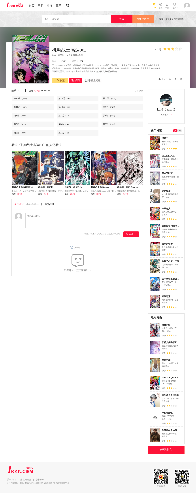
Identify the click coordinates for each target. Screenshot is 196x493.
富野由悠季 (78, 55)
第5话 (20, 124)
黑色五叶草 (167, 173)
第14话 (37, 91)
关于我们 (11, 479)
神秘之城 (166, 360)
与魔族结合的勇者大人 (172, 430)
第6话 (109, 115)
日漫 (58, 5)
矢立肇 (69, 55)
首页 (31, 5)
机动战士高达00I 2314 (22, 187)
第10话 (65, 107)
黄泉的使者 (167, 244)
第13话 (65, 98)
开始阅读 (76, 80)
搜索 (121, 19)
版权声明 (40, 479)
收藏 (60, 80)
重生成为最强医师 (170, 395)
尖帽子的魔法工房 (170, 261)
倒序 (141, 91)
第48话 (125, 194)
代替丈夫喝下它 (169, 342)
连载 (16, 90)
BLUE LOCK (168, 156)
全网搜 (143, 19)
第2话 (20, 133)
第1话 (65, 133)
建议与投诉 (25, 479)
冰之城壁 (166, 191)
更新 (40, 5)
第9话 (109, 107)
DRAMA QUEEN (170, 378)
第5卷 (98, 194)
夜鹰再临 (166, 325)
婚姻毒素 (166, 296)
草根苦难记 (167, 413)
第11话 (21, 107)
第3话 (109, 124)
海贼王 (165, 138)
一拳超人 (166, 208)
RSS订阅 (166, 79)
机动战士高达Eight (74, 187)
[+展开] (113, 71)
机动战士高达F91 (46, 187)
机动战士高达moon (100, 187)
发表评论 (131, 234)
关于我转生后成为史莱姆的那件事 (178, 279)
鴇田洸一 (62, 55)
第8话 (20, 115)
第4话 (65, 124)
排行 (49, 5)
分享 (179, 79)
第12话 (110, 98)
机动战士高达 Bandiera (128, 187)
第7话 (65, 115)
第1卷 (46, 194)
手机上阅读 (94, 80)
